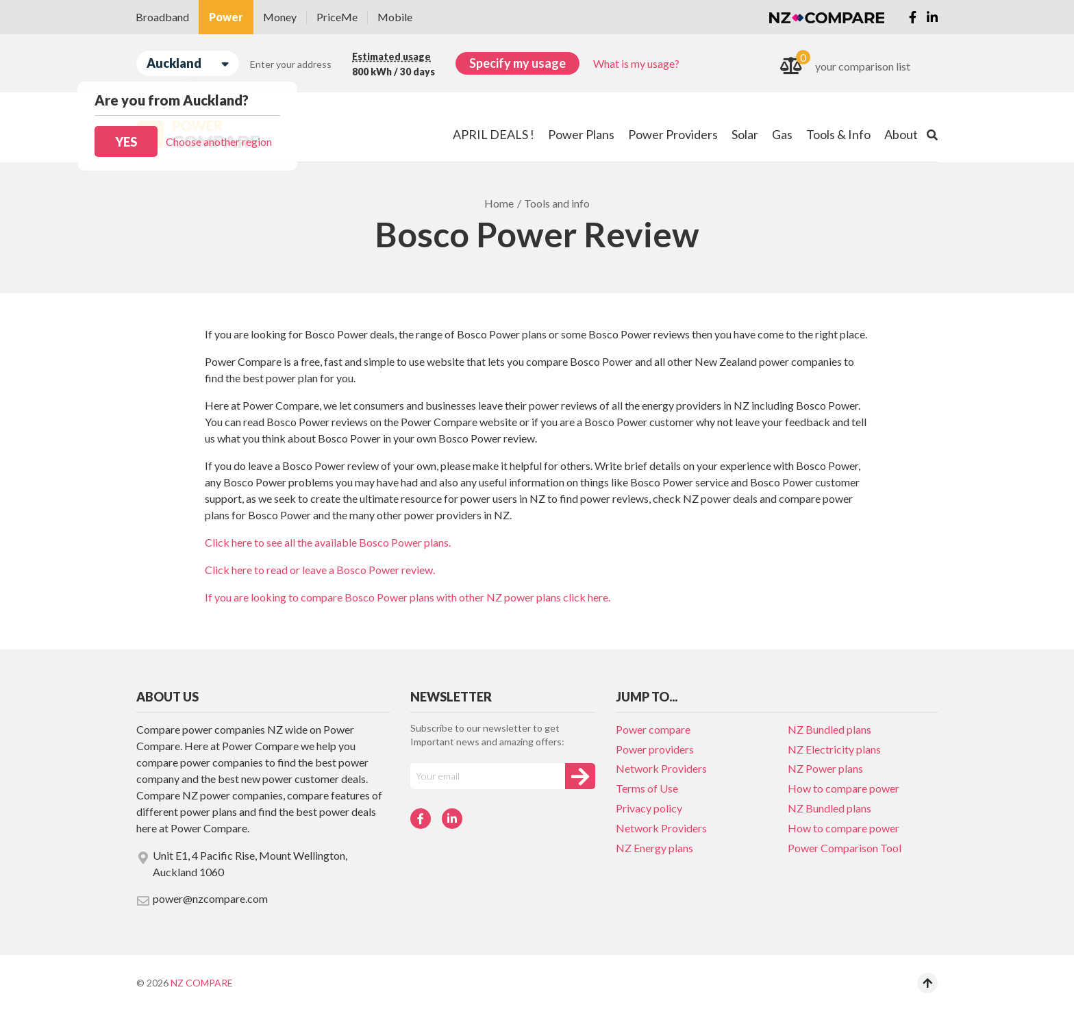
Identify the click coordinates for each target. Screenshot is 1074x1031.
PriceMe (337, 16)
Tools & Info (838, 134)
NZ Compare (202, 983)
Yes (126, 141)
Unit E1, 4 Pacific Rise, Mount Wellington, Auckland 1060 (241, 863)
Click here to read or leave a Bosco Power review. (320, 569)
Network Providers (661, 768)
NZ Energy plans (654, 847)
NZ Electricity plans (834, 749)
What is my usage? (636, 63)
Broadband (162, 16)
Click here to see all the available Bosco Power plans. (328, 542)
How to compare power (843, 788)
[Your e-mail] (487, 776)
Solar (745, 134)
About (901, 134)
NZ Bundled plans (829, 729)
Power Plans (581, 134)
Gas (782, 134)
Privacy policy (649, 808)
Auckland (188, 63)
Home (499, 203)
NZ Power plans (825, 768)
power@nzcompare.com (202, 899)
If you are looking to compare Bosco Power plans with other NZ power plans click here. (407, 597)
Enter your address (291, 64)
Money (280, 16)
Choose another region (219, 141)
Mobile (394, 16)
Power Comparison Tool (844, 847)
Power (226, 16)
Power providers (655, 749)
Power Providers (673, 134)
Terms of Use (647, 788)
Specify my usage (517, 63)
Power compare (653, 729)
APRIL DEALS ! (493, 134)
